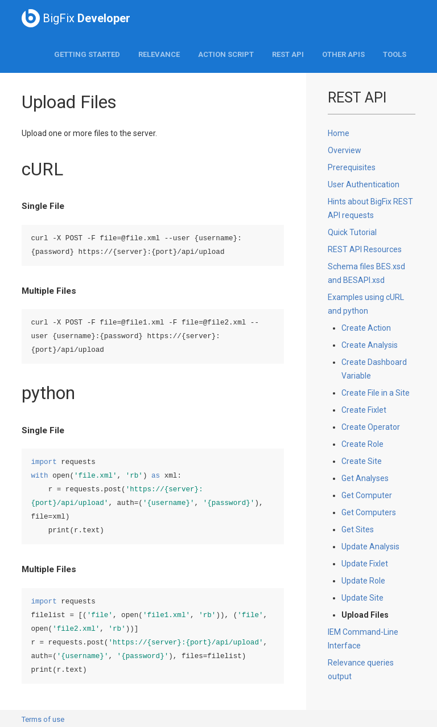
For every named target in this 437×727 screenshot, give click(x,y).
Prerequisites (352, 167)
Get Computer (366, 495)
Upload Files (365, 614)
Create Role (362, 444)
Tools (394, 54)
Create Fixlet (363, 409)
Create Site (361, 461)
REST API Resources (365, 249)
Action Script (226, 54)
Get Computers (368, 512)
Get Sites (357, 529)
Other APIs (343, 54)
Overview (344, 150)
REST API (288, 54)
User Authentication (363, 184)
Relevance (159, 54)
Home (338, 133)
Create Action (366, 327)
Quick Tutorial (352, 232)
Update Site (362, 597)
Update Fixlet (364, 563)
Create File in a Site (375, 392)
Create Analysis (369, 345)
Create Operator (370, 427)
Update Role (363, 580)
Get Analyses (365, 478)
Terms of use (43, 719)
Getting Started (87, 54)
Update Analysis (370, 546)
